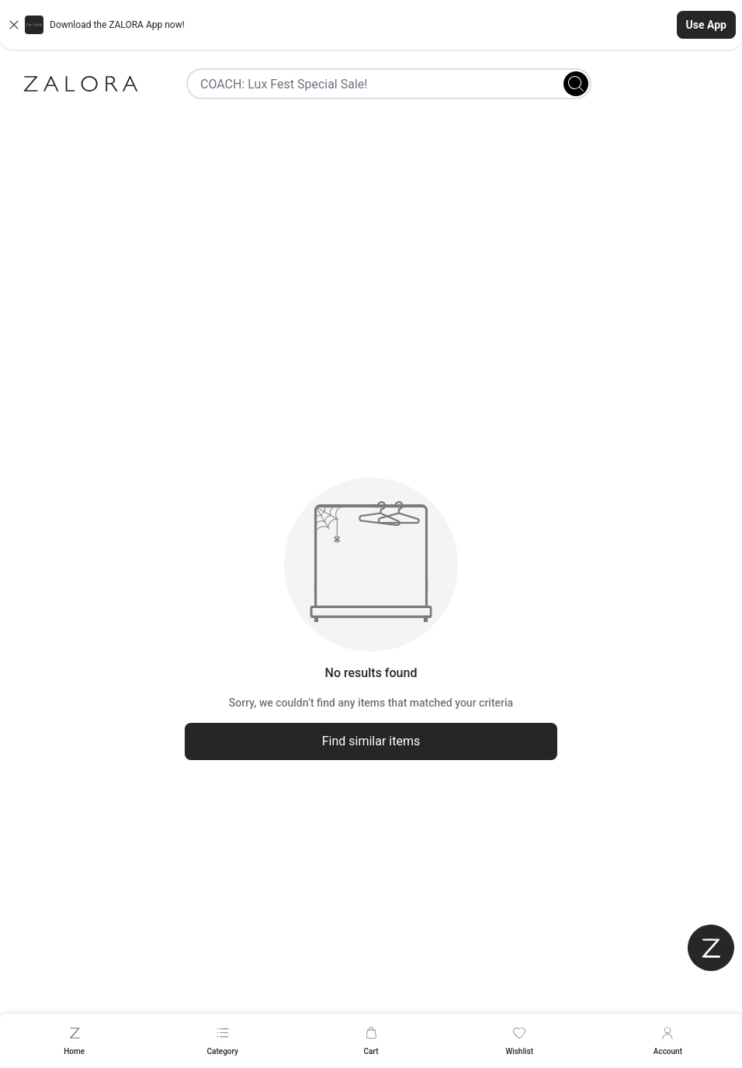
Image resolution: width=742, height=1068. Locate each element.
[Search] (575, 83)
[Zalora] (80, 84)
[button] (371, 25)
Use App (706, 25)
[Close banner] (14, 25)
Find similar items (371, 741)
